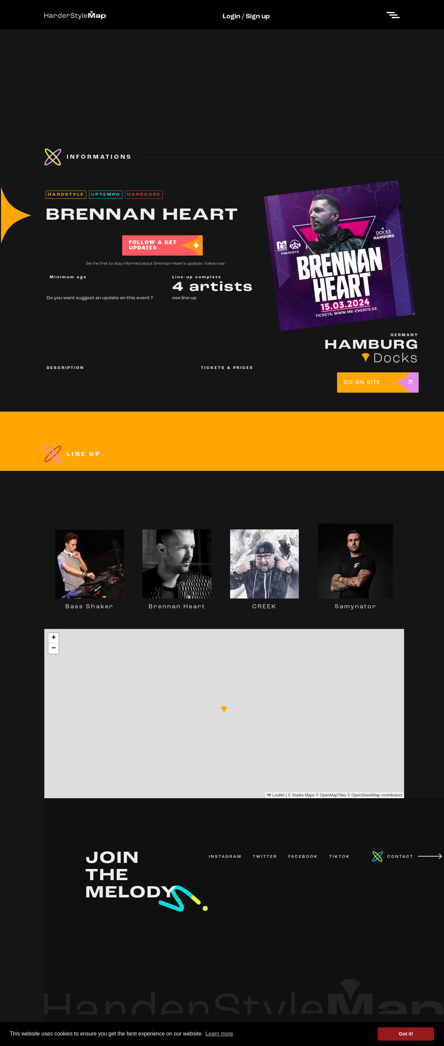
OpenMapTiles (333, 795)
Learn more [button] (219, 1034)
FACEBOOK (303, 857)
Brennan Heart (177, 603)
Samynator (355, 603)
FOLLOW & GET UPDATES (153, 245)
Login (231, 16)
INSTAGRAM (225, 857)
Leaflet (275, 795)
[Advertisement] (222, 76)
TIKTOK (339, 857)
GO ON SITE (362, 382)
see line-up (184, 298)
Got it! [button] (406, 1034)
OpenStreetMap (365, 795)
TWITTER (265, 857)
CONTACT (400, 857)
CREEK (264, 603)
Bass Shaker (89, 603)
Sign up (258, 16)
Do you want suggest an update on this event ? (100, 298)
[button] (224, 710)
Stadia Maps (303, 795)
